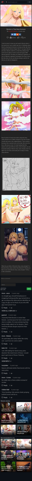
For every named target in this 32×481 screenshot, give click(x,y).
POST (29, 288)
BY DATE (3, 289)
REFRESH (3, 288)
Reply (5, 308)
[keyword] (16, 2)
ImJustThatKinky (13, 31)
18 (23, 38)
